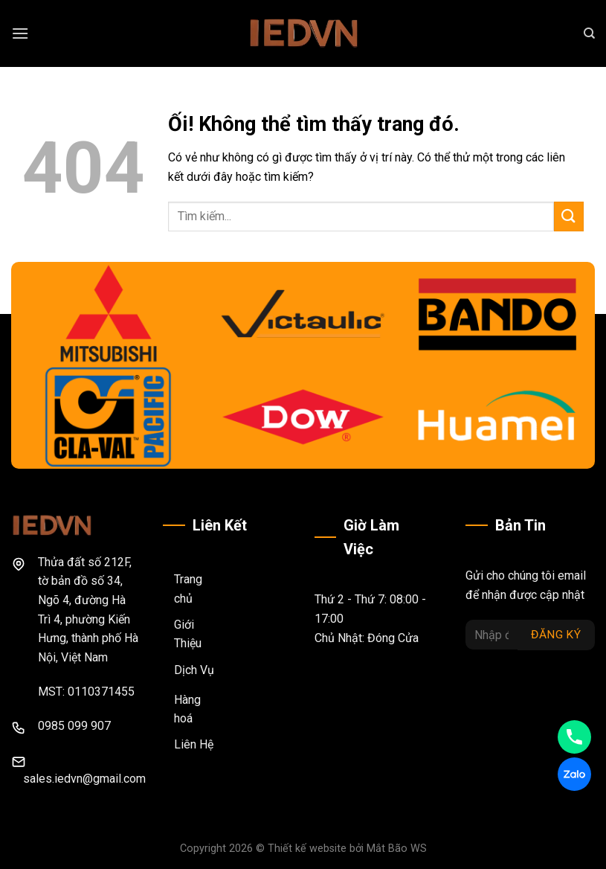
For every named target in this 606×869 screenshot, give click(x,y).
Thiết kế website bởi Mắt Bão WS (347, 848)
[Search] (589, 33)
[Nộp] (569, 216)
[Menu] (20, 33)
